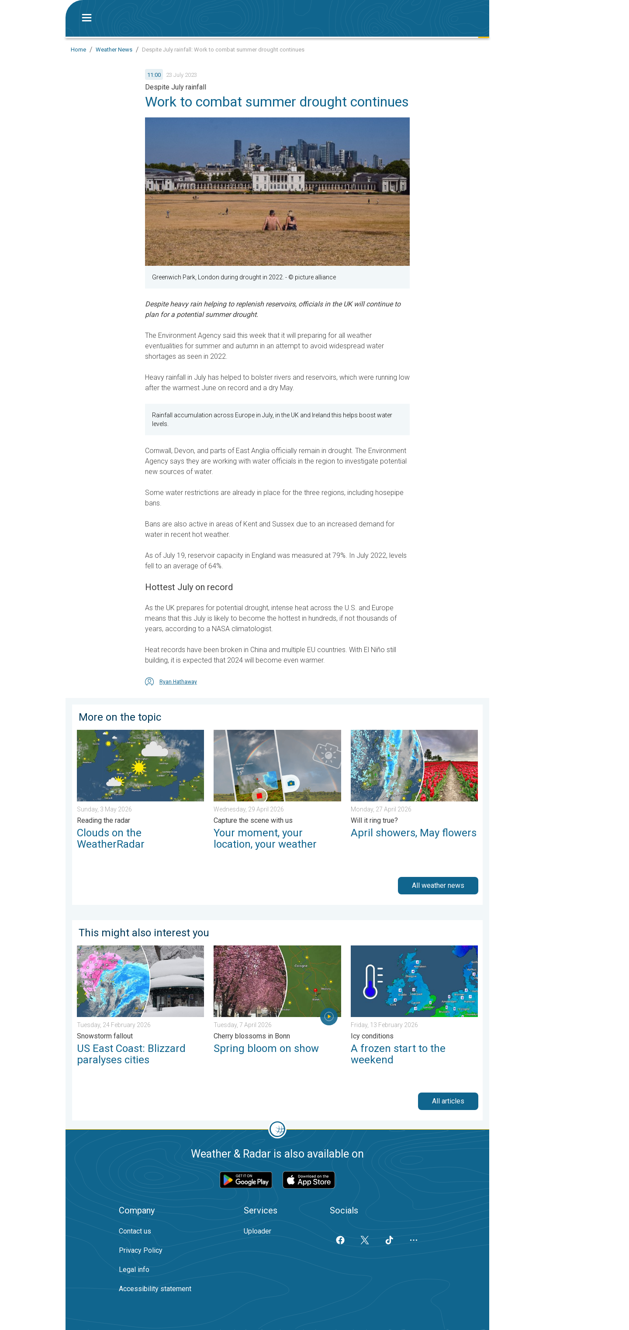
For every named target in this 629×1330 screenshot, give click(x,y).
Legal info (134, 1269)
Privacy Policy (140, 1250)
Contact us (135, 1231)
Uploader (257, 1231)
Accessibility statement (155, 1289)
